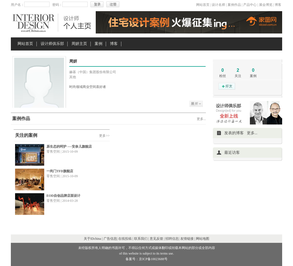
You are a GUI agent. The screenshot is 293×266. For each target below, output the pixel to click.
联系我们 (140, 239)
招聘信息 (172, 239)
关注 (238, 76)
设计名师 (218, 5)
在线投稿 (125, 239)
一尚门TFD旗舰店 (59, 171)
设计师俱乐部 (52, 44)
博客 (278, 5)
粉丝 (222, 76)
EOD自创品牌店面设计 (63, 196)
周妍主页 (79, 44)
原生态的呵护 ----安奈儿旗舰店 (69, 146)
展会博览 (265, 5)
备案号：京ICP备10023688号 (146, 259)
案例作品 (234, 5)
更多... (201, 119)
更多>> (104, 136)
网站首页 (203, 5)
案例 (98, 44)
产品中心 (250, 5)
